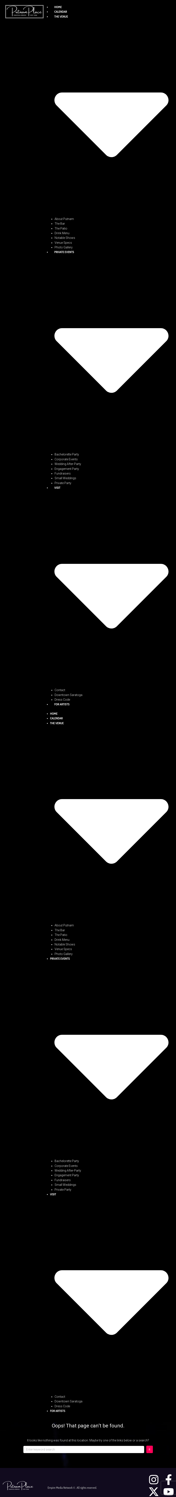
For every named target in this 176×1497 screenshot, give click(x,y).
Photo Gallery (64, 247)
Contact (60, 690)
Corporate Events (66, 459)
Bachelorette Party (67, 454)
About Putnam (64, 219)
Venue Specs (63, 242)
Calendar (60, 12)
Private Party (63, 483)
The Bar (60, 223)
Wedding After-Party (68, 464)
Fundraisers (63, 473)
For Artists (61, 704)
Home (58, 7)
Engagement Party (67, 469)
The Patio (61, 228)
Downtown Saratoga (68, 695)
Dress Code (62, 699)
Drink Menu (62, 233)
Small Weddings (65, 478)
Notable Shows (65, 237)
